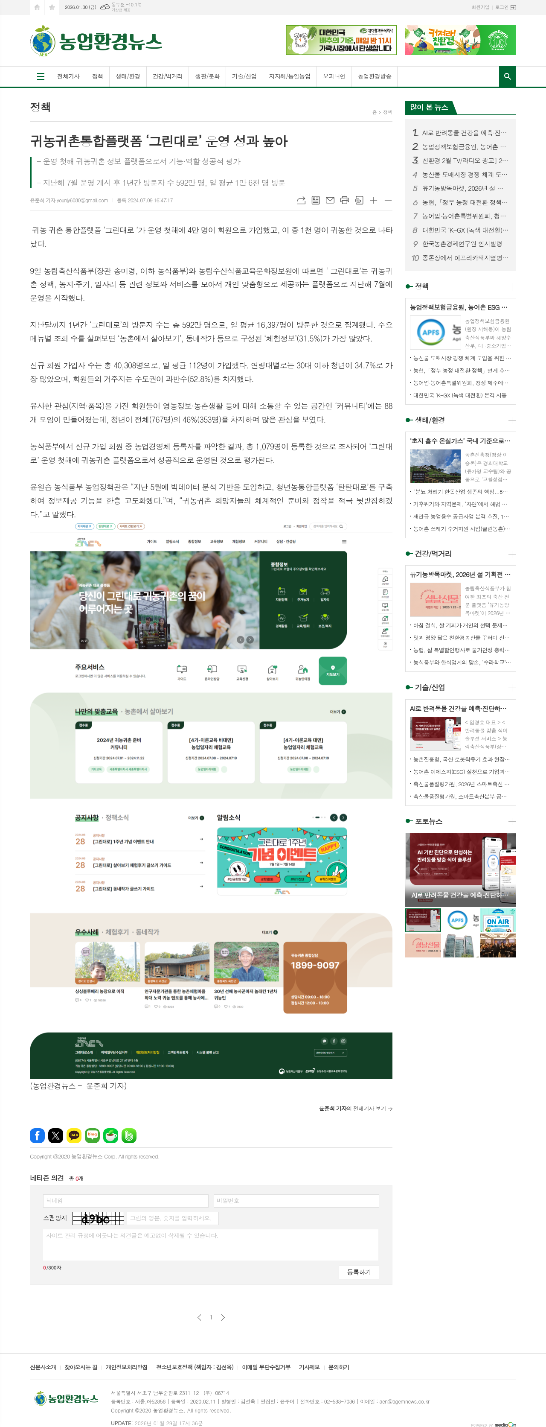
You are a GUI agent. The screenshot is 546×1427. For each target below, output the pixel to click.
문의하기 (338, 1367)
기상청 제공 (121, 10)
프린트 (344, 200)
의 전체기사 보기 (352, 1108)
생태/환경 (128, 76)
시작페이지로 (37, 7)
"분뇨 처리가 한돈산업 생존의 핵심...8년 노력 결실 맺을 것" (462, 491)
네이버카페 (110, 1135)
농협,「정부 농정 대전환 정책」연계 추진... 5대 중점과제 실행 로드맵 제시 (465, 202)
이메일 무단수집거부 (266, 1367)
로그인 (501, 7)
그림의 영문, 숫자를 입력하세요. (170, 1218)
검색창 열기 (507, 76)
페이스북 (37, 1135)
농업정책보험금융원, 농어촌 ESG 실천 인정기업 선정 (465, 147)
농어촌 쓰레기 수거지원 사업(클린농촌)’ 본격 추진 (462, 529)
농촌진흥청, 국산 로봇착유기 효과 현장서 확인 (462, 759)
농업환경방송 (374, 76)
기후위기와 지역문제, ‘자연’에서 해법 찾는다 (462, 504)
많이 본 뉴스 (429, 107)
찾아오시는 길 (80, 1367)
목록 (315, 200)
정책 (97, 76)
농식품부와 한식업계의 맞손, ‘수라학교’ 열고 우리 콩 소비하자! (462, 662)
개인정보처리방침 (127, 1367)
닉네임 (54, 1200)
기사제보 (309, 1367)
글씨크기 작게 (388, 200)
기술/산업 (244, 76)
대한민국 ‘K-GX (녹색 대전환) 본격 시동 (465, 230)
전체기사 (68, 76)
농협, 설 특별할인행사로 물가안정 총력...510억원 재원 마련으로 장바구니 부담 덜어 (462, 650)
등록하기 (359, 1271)
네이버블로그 (92, 1135)
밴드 (129, 1135)
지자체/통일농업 (290, 76)
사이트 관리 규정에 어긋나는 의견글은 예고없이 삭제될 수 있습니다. (132, 1235)
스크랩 (359, 200)
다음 (223, 1317)
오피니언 (334, 76)
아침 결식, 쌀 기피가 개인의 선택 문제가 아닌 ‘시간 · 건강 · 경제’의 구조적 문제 (462, 625)
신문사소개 (43, 1367)
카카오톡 (74, 1135)
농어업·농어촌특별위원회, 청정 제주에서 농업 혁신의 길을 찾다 (465, 216)
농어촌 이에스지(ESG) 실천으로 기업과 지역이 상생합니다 (462, 771)
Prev (416, 869)
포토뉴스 (428, 821)
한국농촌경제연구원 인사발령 (462, 243)
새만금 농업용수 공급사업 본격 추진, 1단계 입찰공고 (462, 516)
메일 (330, 200)
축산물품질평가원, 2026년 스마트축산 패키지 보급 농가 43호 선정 (462, 784)
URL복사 (301, 200)
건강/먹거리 (168, 76)
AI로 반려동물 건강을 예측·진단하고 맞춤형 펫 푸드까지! (465, 132)
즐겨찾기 (52, 7)
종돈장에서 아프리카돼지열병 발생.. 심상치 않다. (465, 258)
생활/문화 (207, 76)
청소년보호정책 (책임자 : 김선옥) (194, 1367)
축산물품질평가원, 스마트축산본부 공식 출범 (462, 796)
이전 (199, 1317)
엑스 (55, 1135)
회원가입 (480, 7)
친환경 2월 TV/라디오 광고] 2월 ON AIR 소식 (465, 160)
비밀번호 (228, 1200)
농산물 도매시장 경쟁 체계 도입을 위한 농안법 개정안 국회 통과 (465, 174)
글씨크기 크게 (373, 200)
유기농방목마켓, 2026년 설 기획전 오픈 (465, 188)
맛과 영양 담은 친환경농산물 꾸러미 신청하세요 (462, 637)
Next (505, 869)
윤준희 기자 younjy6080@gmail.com (69, 200)
